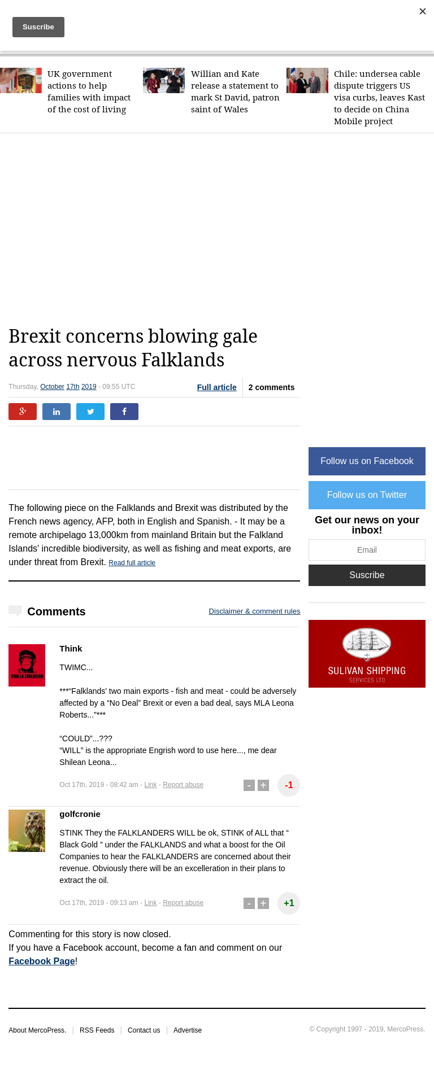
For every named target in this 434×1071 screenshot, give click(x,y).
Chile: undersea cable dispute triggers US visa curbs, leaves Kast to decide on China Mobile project (379, 97)
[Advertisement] (220, 229)
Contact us (144, 1030)
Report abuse (183, 785)
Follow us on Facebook (367, 461)
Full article (217, 387)
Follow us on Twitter (367, 495)
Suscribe (366, 575)
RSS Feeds (97, 1030)
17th (72, 387)
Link (150, 785)
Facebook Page (41, 961)
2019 (89, 387)
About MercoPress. (37, 1030)
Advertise (187, 1030)
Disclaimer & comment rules (255, 611)
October (52, 387)
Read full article (131, 563)
